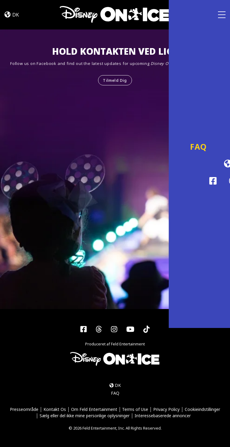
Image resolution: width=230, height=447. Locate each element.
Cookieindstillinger (202, 409)
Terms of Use (135, 409)
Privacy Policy (167, 409)
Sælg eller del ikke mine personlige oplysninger (85, 416)
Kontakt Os (54, 409)
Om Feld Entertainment (94, 409)
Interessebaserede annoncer (163, 416)
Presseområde (24, 409)
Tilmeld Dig (115, 80)
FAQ (115, 393)
